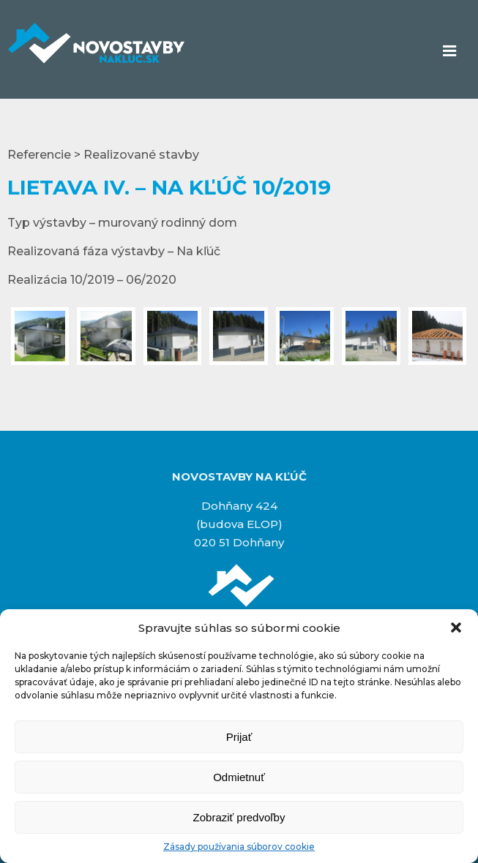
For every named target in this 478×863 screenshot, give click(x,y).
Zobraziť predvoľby (239, 817)
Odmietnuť (239, 777)
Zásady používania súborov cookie (239, 846)
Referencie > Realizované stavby (103, 155)
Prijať (239, 737)
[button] (456, 627)
